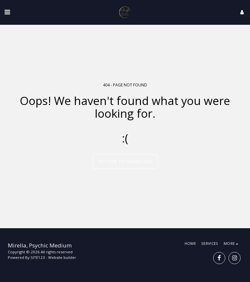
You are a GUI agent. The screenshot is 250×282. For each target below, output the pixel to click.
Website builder (62, 257)
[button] (7, 12)
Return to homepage (125, 161)
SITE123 (38, 257)
